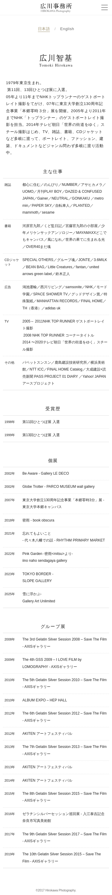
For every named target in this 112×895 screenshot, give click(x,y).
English (67, 29)
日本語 (44, 29)
